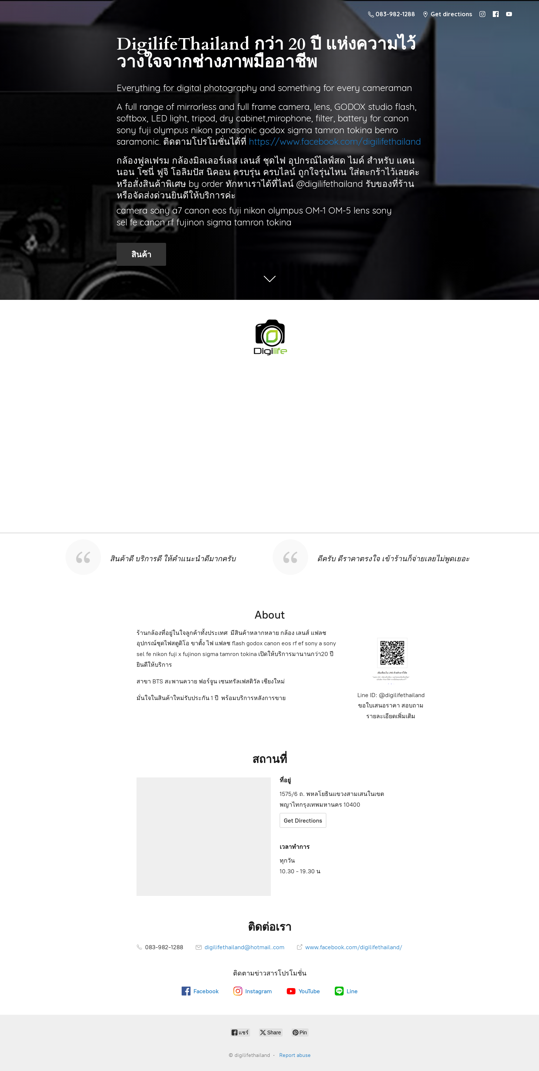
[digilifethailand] (270, 336)
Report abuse (295, 1055)
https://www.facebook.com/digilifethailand (335, 141)
